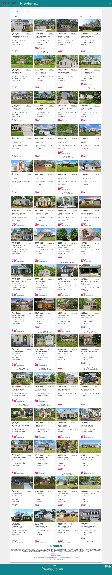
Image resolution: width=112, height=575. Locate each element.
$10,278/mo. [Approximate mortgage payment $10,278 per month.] (28, 386)
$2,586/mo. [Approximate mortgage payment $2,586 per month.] (51, 455)
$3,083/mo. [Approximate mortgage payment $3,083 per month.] (97, 349)
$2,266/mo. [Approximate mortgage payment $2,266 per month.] (51, 491)
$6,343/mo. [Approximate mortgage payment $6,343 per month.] (74, 243)
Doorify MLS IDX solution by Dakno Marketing (56, 559)
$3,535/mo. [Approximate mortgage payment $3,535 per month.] (74, 105)
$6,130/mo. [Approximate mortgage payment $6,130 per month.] (51, 33)
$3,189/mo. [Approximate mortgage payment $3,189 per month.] (28, 174)
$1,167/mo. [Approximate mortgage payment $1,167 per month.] (74, 349)
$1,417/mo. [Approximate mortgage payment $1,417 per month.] (97, 33)
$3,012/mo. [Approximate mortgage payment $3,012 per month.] (74, 174)
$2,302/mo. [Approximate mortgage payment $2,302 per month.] (97, 105)
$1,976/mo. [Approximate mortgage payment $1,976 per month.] (28, 491)
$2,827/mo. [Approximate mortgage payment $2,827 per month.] (74, 455)
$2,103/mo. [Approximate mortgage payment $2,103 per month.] (51, 69)
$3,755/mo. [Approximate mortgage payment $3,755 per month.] (74, 386)
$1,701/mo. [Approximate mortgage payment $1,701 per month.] (51, 210)
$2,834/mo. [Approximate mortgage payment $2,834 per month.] (28, 69)
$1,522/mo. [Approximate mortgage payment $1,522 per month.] (74, 524)
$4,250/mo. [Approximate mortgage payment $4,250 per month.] (74, 313)
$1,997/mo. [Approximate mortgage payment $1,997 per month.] (74, 33)
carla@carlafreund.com (58, 570)
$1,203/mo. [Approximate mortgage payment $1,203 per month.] (97, 174)
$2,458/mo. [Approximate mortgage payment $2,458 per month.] (28, 243)
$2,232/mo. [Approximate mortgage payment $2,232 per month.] (28, 279)
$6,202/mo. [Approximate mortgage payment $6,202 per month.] (51, 105)
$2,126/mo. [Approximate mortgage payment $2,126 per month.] (74, 69)
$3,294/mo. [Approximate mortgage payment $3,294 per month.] (97, 386)
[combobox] (92, 16)
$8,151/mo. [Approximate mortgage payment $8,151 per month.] (28, 313)
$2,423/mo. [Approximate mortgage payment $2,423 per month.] (28, 138)
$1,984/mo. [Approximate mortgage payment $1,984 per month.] (51, 174)
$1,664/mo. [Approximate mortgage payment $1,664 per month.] (28, 210)
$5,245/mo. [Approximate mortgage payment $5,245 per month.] (51, 313)
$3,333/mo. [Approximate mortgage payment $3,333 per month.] (51, 138)
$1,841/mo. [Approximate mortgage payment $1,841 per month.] (97, 138)
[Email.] (32, 4)
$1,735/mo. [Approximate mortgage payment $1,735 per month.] (97, 455)
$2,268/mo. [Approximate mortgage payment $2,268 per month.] (51, 243)
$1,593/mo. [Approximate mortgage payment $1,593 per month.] (74, 138)
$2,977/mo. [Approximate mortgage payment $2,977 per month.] (28, 33)
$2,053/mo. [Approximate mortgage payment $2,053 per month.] (97, 210)
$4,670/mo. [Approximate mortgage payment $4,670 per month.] (51, 422)
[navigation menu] (110, 3)
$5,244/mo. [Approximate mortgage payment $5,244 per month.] (28, 349)
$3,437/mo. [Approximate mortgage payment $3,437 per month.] (28, 524)
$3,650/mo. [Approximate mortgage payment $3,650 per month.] (97, 69)
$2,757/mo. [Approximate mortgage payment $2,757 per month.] (74, 210)
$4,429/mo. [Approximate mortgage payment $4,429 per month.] (74, 279)
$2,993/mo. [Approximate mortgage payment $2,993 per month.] (97, 243)
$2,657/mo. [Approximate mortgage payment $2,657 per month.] (74, 491)
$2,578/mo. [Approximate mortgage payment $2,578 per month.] (97, 491)
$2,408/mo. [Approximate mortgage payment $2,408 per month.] (51, 279)
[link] (13, 12)
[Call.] (23, 4)
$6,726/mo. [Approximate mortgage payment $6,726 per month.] (28, 105)
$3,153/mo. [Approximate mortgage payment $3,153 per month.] (97, 313)
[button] (17, 12)
